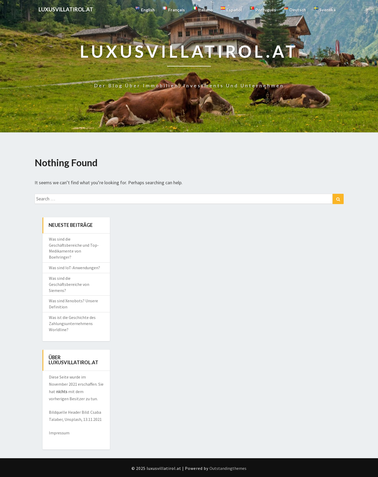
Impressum (59, 432)
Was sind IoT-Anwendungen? (74, 267)
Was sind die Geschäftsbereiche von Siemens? (69, 284)
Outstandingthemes (227, 468)
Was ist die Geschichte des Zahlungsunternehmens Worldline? (72, 323)
